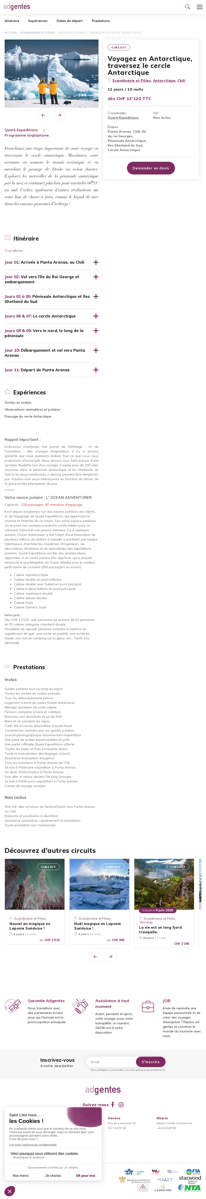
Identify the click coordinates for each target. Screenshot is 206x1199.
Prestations (101, 21)
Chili (181, 80)
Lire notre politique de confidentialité (145, 1069)
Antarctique (164, 80)
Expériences (37, 21)
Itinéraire (12, 21)
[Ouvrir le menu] (199, 7)
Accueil (11, 32)
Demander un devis (151, 168)
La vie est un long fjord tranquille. (160, 929)
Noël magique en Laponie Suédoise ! (97, 926)
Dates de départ (70, 21)
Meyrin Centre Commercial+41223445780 (174, 1123)
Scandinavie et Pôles (37, 32)
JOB (166, 1000)
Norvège (146, 922)
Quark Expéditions (123, 118)
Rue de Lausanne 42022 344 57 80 (122, 1123)
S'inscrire (151, 1062)
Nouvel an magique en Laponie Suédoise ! (29, 926)
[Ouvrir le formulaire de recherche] (187, 7)
